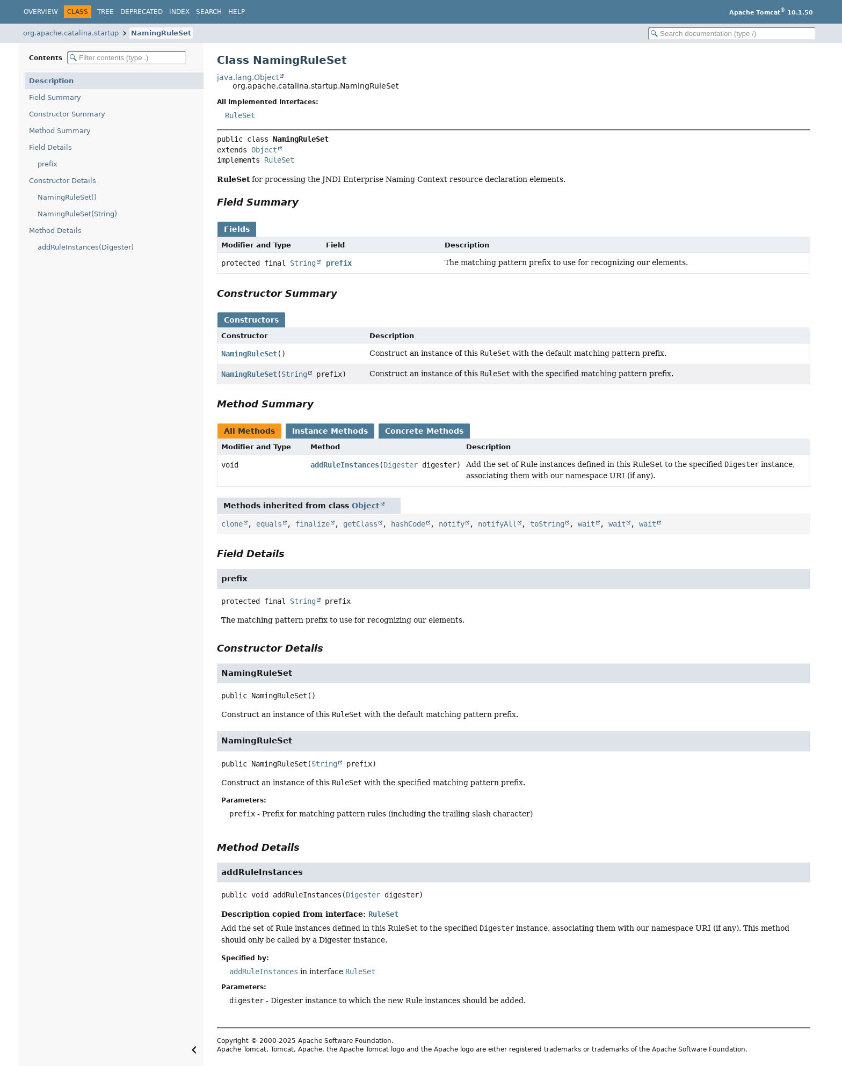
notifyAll (497, 524)
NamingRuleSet (161, 33)
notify (451, 524)
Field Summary (55, 97)
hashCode (408, 524)
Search (209, 12)
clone (232, 524)
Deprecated (141, 12)
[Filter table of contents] (126, 57)
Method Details (55, 231)
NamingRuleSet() (67, 197)
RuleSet (240, 115)
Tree (105, 12)
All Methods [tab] (249, 431)
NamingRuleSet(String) (77, 214)
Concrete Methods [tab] (424, 431)
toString (547, 524)
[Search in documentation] (732, 33)
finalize (312, 524)
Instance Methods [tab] (330, 431)
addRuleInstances (344, 465)
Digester (400, 465)
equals (269, 524)
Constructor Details (62, 181)
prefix (47, 164)
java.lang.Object (248, 77)
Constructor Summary (67, 114)
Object (264, 149)
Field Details (50, 147)
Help (236, 12)
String (303, 263)
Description (51, 81)
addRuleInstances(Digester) (86, 247)
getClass (360, 524)
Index (179, 12)
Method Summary (60, 131)
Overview (41, 12)
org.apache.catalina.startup (71, 33)
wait (586, 524)
